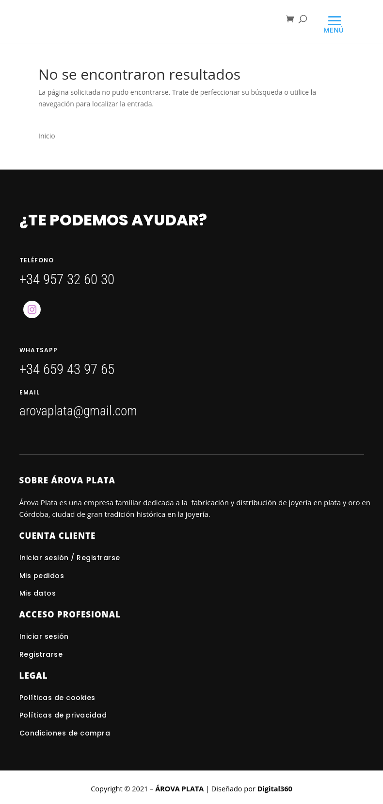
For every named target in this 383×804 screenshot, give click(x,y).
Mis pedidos (41, 576)
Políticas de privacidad (63, 715)
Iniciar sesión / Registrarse (69, 558)
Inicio (46, 135)
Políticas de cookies (57, 697)
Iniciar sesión (45, 636)
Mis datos (37, 593)
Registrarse (41, 654)
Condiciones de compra (65, 733)
